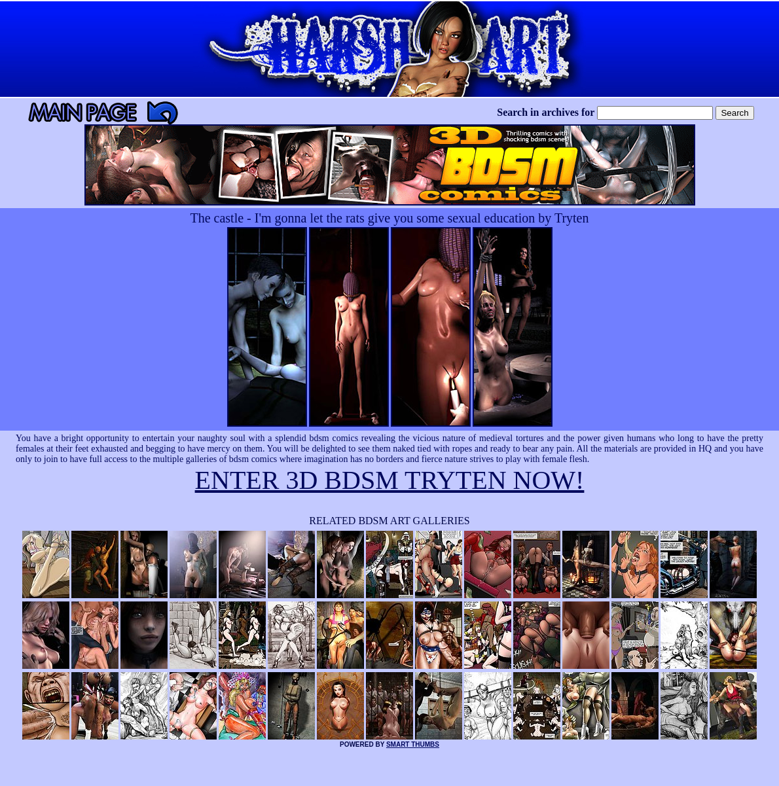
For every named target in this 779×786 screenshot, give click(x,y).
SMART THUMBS (412, 744)
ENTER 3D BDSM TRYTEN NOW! (390, 480)
